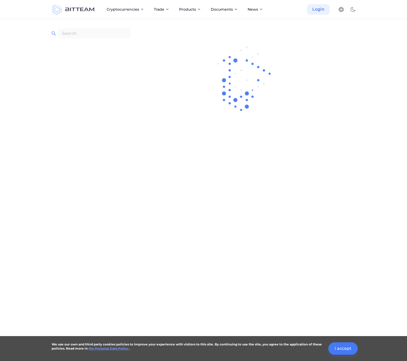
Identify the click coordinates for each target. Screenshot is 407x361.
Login (318, 9)
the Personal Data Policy (109, 348)
